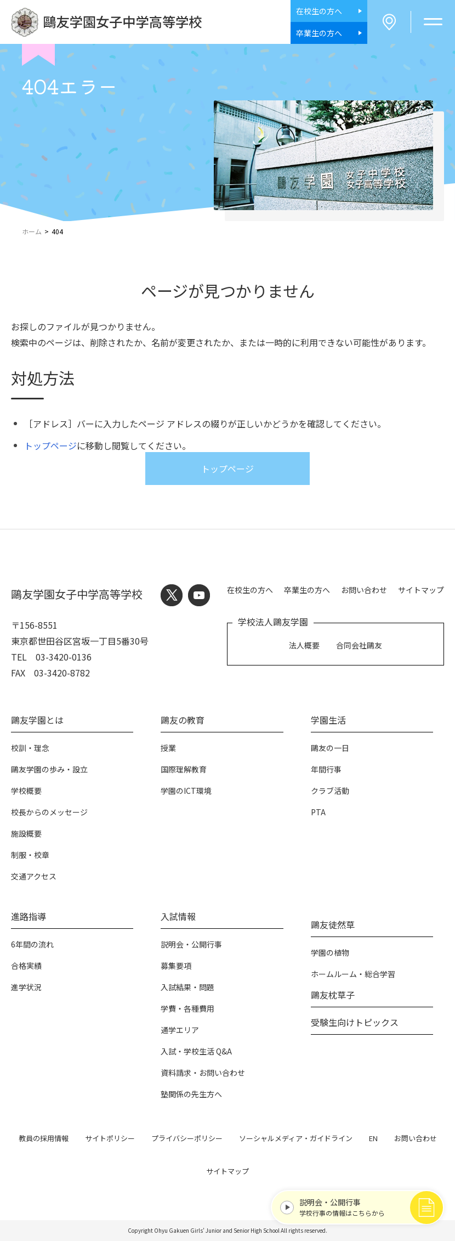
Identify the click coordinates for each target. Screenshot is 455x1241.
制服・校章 (30, 854)
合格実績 (26, 965)
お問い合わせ (364, 589)
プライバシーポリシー (187, 1138)
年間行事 (326, 769)
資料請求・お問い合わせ (203, 1072)
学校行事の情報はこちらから (365, 1207)
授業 (168, 747)
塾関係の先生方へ (191, 1093)
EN (373, 1138)
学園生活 (328, 719)
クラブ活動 (330, 790)
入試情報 (178, 916)
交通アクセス (33, 876)
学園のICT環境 (186, 790)
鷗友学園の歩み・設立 (49, 769)
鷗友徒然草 (333, 924)
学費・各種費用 (187, 1008)
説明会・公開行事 (191, 944)
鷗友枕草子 (333, 994)
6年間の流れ (32, 944)
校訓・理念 (30, 747)
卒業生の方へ (307, 589)
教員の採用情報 (44, 1138)
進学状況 (26, 986)
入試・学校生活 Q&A (196, 1051)
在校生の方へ (250, 589)
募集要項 (176, 965)
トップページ (50, 445)
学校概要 (26, 790)
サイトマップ (421, 589)
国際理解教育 (184, 769)
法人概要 (304, 645)
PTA (318, 811)
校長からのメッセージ (49, 811)
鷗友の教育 (182, 719)
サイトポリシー (110, 1138)
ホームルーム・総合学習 (353, 973)
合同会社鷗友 (359, 645)
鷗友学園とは (37, 719)
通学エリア (180, 1029)
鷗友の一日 (330, 747)
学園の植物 (330, 952)
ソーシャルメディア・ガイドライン (295, 1138)
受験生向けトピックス (355, 1022)
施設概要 (26, 833)
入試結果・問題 (187, 986)
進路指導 (28, 916)
